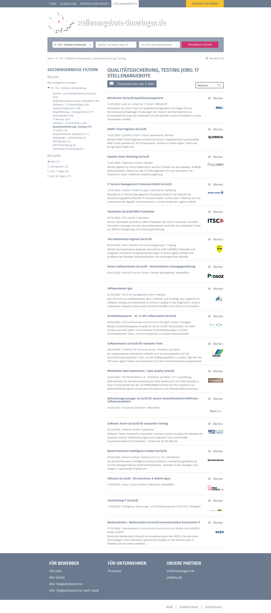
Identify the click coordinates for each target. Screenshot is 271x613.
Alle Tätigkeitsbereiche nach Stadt (74, 590)
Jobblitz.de (174, 577)
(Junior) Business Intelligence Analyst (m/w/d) (137, 451)
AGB (169, 607)
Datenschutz (189, 607)
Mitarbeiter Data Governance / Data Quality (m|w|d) (140, 371)
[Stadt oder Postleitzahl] (159, 45)
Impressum (213, 607)
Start (53, 3)
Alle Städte (57, 577)
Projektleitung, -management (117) (73, 112)
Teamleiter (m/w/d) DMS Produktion (130, 211)
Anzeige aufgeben (205, 3)
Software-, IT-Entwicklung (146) (71, 104)
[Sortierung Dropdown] (219, 85)
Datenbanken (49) (63, 115)
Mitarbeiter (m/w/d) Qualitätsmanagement (135, 98)
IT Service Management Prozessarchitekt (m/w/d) (139, 184)
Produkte (114, 571)
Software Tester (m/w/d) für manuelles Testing (137, 423)
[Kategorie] (69, 45)
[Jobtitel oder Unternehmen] (116, 45)
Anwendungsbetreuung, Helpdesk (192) (76, 100)
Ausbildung (68, 3)
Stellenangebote (125, 3)
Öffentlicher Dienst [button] (95, 3)
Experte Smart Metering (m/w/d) (128, 156)
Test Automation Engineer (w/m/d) (129, 239)
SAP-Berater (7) (61, 141)
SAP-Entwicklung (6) (64, 145)
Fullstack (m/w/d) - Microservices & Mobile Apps (139, 478)
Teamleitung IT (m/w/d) (122, 500)
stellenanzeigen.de (180, 571)
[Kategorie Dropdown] (89, 45)
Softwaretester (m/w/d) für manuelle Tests (135, 343)
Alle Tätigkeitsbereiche (65, 584)
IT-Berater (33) (61, 119)
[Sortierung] (206, 85)
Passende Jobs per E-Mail (132, 83)
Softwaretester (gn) (119, 288)
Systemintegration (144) (66, 108)
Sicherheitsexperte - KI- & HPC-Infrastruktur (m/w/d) (141, 316)
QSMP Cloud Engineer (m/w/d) (126, 129)
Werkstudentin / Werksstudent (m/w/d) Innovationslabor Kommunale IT (153, 522)
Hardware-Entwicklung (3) (68, 148)
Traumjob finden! (200, 44)
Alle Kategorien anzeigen (62, 82)
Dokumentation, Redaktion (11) (71, 134)
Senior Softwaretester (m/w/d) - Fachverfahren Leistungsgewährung (151, 266)
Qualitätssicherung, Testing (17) (72, 126)
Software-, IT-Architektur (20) (69, 123)
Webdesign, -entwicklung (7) (69, 137)
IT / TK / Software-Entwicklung (68, 88)
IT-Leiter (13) (60, 130)
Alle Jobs (55, 571)
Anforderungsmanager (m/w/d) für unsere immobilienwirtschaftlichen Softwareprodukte (152, 400)
